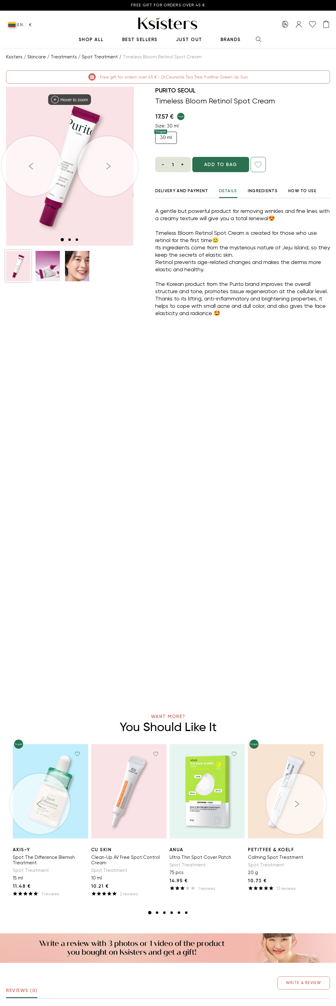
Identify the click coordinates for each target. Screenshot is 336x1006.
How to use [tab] (302, 191)
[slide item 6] (186, 913)
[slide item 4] (172, 913)
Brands (231, 39)
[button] (18, 266)
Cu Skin (101, 849)
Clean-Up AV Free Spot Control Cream (125, 860)
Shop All (91, 39)
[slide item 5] (179, 913)
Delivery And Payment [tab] (181, 191)
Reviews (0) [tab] (21, 993)
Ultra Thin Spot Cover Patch (200, 857)
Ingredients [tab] (263, 191)
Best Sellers (140, 39)
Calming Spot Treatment (275, 857)
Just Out (189, 39)
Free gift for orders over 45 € (168, 5)
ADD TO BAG (228, 164)
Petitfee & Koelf (271, 849)
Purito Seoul (175, 90)
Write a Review (299, 982)
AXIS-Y (21, 849)
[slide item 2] (69, 240)
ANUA (176, 849)
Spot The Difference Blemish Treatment (44, 860)
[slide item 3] (77, 240)
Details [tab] (228, 193)
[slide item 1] (62, 240)
